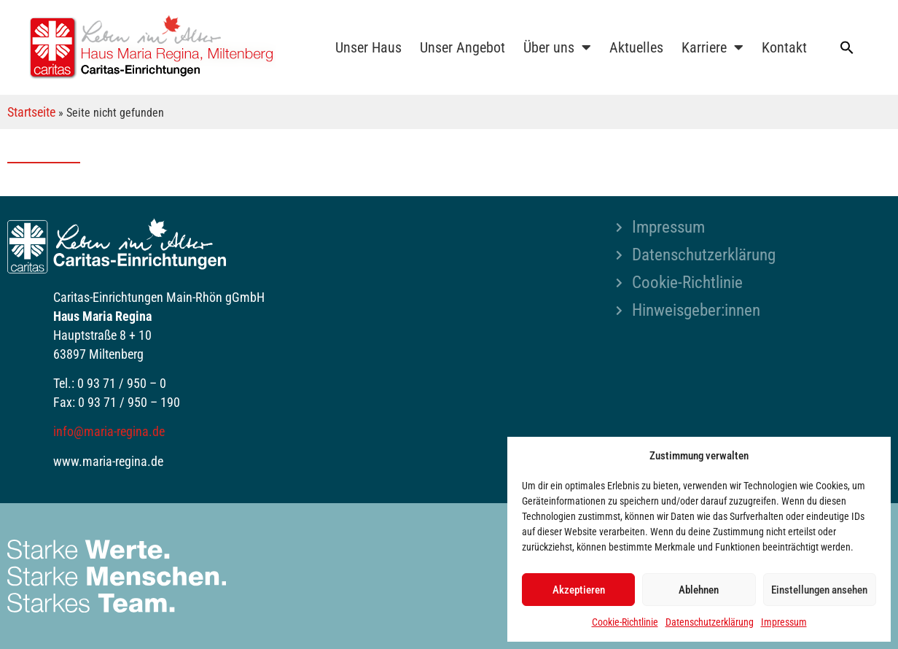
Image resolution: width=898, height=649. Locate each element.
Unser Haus (368, 47)
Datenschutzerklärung (709, 622)
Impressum (784, 622)
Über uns (557, 47)
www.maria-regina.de (108, 461)
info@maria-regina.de (109, 431)
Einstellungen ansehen (819, 589)
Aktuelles (636, 47)
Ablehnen (699, 589)
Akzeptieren (579, 589)
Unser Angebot (462, 47)
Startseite (31, 112)
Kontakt (784, 47)
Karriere (712, 47)
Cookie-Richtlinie (625, 622)
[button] (847, 47)
